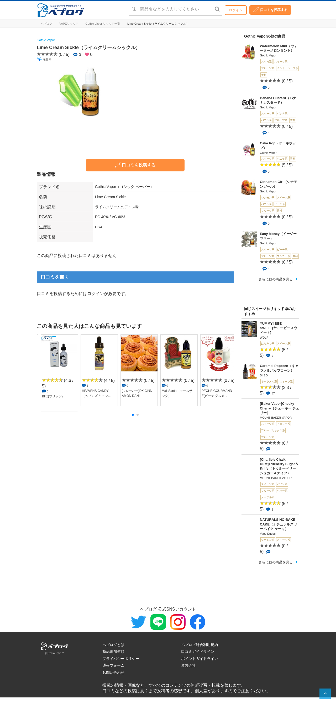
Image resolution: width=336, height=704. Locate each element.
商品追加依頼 (113, 651)
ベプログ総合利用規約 (199, 645)
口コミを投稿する (270, 9)
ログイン (236, 10)
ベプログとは (113, 645)
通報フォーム (113, 665)
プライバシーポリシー (120, 658)
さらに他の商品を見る (276, 279)
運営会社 (188, 665)
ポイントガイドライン (199, 658)
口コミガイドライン (197, 651)
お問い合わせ (113, 672)
